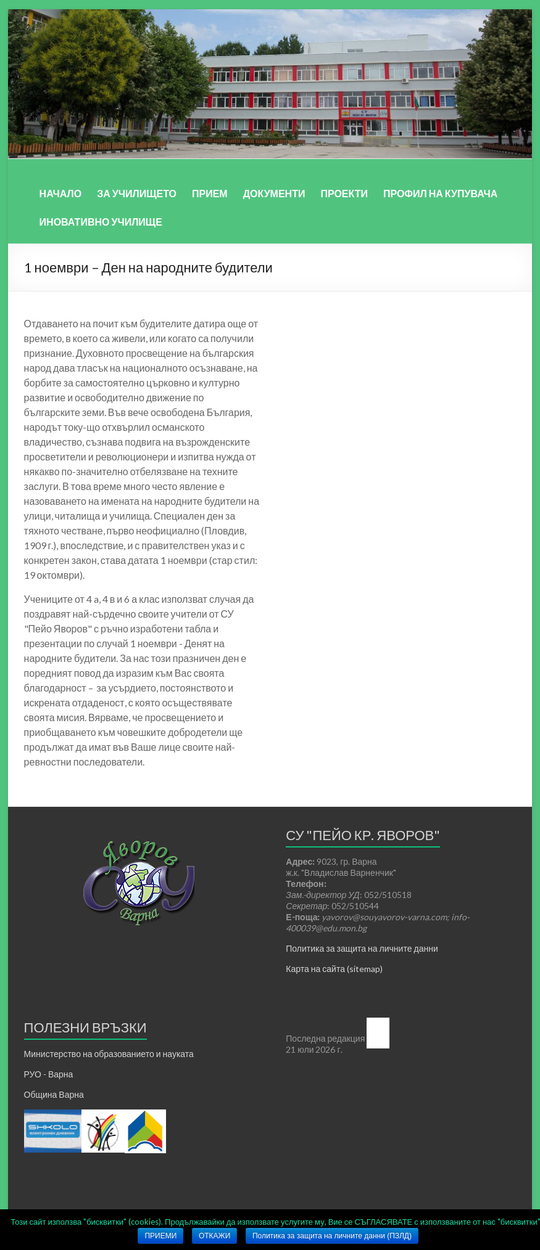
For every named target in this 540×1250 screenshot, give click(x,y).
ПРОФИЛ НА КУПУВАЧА (440, 193)
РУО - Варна (48, 1074)
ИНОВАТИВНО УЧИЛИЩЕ (100, 221)
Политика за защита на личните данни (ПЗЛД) (332, 1236)
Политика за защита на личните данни (362, 948)
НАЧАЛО (60, 193)
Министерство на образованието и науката (109, 1053)
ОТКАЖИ (214, 1236)
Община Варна (54, 1094)
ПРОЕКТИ (344, 193)
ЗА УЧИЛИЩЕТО (137, 193)
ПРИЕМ (210, 193)
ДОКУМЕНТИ (274, 193)
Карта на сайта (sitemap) (334, 968)
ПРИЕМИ (160, 1236)
